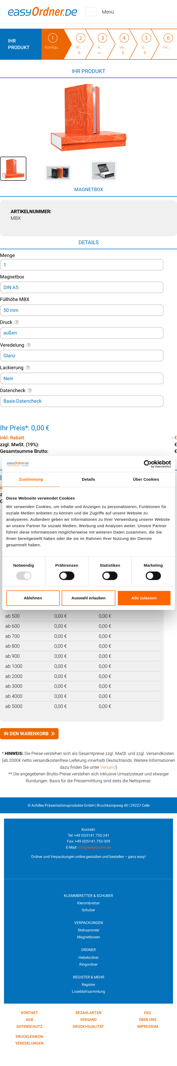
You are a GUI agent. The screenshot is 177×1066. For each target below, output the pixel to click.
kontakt (29, 1013)
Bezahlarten (88, 1013)
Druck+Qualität (88, 1026)
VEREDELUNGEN (29, 1043)
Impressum (147, 1026)
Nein (8, 378)
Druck (6, 322)
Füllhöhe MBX (14, 299)
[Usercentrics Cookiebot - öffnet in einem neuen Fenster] (147, 464)
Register (88, 984)
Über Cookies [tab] (146, 479)
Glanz (9, 355)
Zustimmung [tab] (31, 479)
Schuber (88, 910)
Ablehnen (33, 598)
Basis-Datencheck (22, 401)
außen (10, 333)
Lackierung (11, 367)
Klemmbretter (88, 903)
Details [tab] (88, 479)
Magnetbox (12, 277)
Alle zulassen (144, 598)
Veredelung (12, 345)
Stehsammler (89, 930)
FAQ (147, 1013)
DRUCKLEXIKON (29, 1036)
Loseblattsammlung (88, 991)
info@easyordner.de (94, 847)
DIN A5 (10, 287)
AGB (29, 1019)
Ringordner (88, 964)
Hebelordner (89, 957)
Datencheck (12, 390)
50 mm (10, 310)
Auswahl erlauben (88, 598)
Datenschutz (29, 1026)
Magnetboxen (88, 937)
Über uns (147, 1019)
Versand (108, 767)
